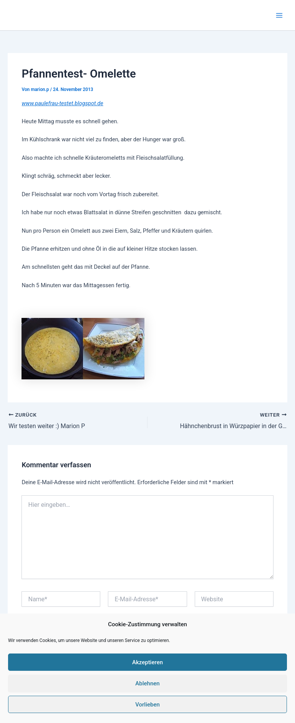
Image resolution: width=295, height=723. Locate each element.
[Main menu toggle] (279, 15)
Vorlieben (147, 704)
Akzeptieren (147, 662)
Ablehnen (147, 683)
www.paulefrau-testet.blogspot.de (62, 103)
